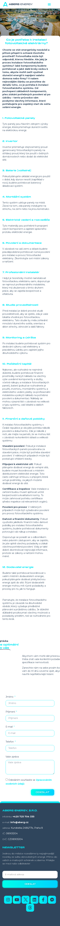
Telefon (10, 741)
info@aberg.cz (19, 822)
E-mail (9, 726)
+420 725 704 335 (23, 816)
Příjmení (11, 711)
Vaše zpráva (12, 756)
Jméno (10, 696)
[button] (49, 4)
